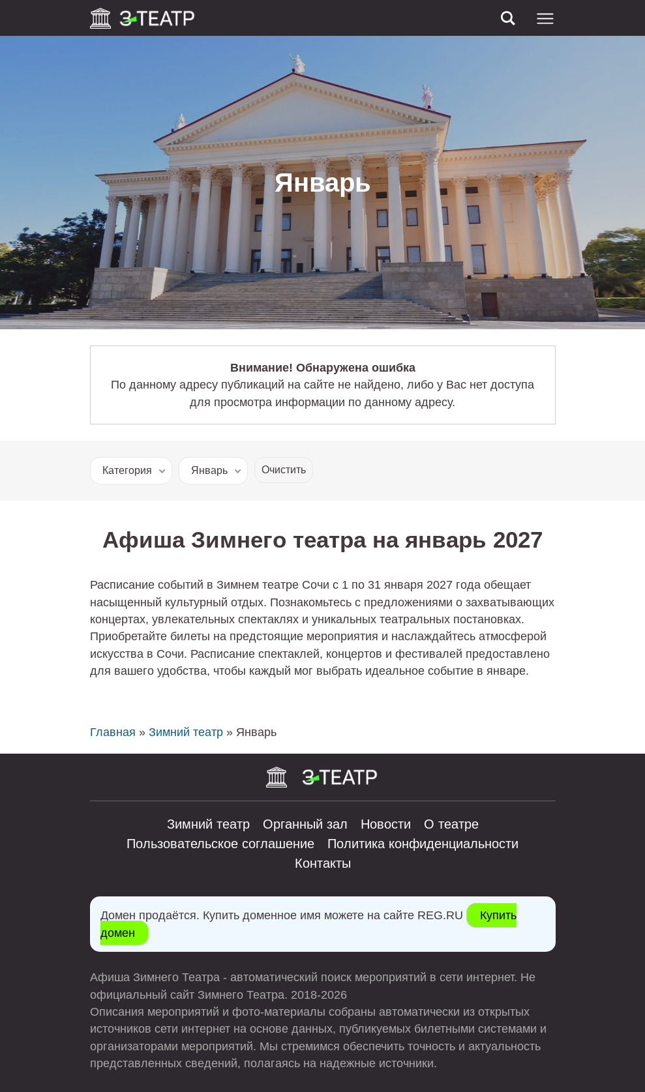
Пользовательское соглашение (220, 843)
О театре (451, 824)
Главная (113, 732)
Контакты (323, 863)
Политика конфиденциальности (422, 843)
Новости (386, 824)
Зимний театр (186, 732)
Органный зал (305, 824)
